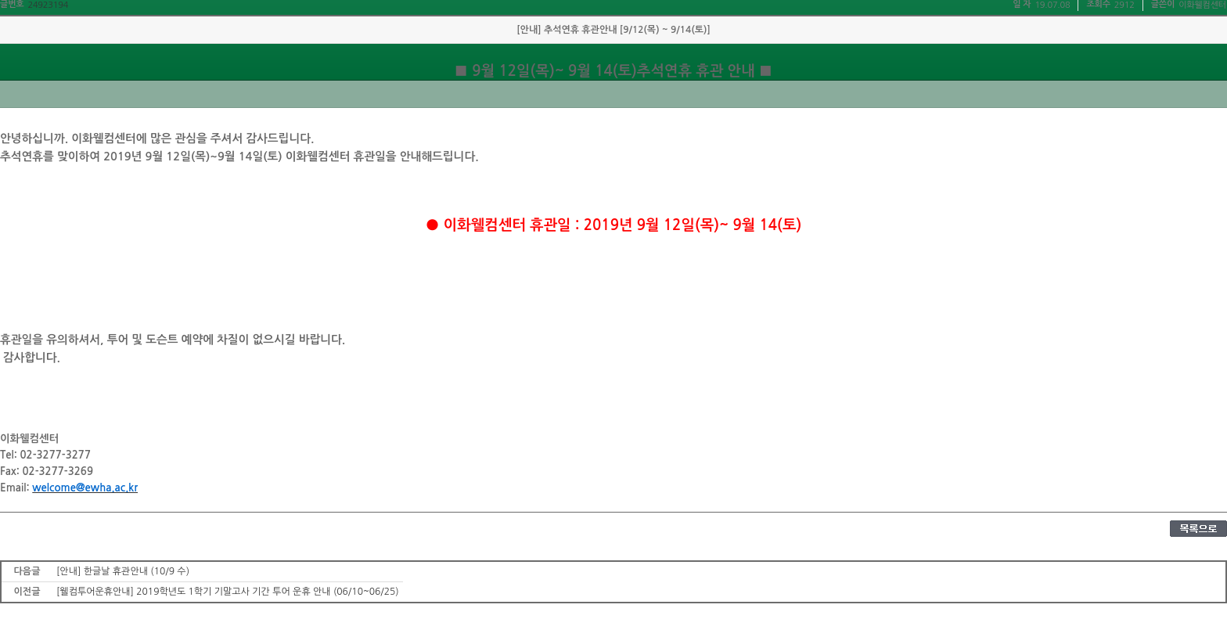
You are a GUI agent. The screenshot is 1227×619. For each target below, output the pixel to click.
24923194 (47, 5)
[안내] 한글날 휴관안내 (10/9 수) (122, 571)
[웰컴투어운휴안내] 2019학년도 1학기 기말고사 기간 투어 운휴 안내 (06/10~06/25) (227, 591)
